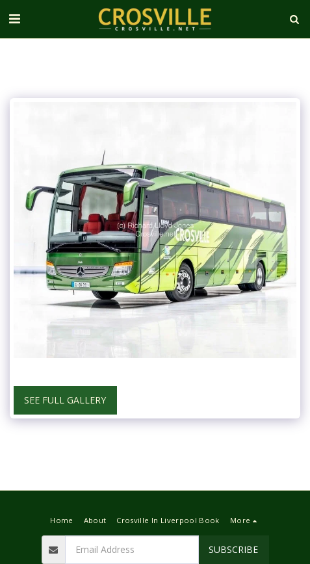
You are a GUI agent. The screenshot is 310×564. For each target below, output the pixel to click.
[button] (14, 18)
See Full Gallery (65, 400)
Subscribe (233, 549)
